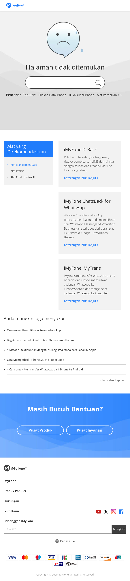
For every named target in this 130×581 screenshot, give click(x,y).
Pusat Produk (40, 429)
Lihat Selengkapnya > (113, 380)
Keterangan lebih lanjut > (81, 178)
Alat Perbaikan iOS (109, 95)
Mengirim (119, 529)
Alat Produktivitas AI (23, 177)
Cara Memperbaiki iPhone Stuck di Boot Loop (35, 359)
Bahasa (65, 541)
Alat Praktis (17, 171)
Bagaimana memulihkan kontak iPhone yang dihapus (40, 340)
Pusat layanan (90, 429)
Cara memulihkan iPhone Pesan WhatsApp (34, 330)
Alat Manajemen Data (24, 164)
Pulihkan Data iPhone (51, 95)
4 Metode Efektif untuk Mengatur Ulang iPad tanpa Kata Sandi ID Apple (51, 350)
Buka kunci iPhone (81, 95)
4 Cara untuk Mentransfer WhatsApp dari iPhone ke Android (45, 369)
